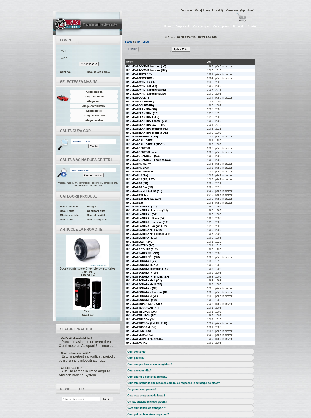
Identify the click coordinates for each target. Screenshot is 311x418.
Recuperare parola (98, 71)
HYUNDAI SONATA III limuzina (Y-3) (147, 268)
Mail (63, 51)
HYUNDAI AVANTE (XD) (140, 82)
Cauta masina (93, 175)
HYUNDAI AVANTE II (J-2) (141, 86)
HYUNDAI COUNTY (137, 97)
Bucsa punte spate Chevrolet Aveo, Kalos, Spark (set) (88, 256)
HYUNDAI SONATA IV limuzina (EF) (147, 276)
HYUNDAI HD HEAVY (139, 163)
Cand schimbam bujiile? (76, 353)
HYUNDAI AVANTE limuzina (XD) (146, 93)
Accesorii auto (69, 206)
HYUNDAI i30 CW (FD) (139, 187)
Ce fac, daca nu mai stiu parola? (147, 401)
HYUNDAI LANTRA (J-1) (141, 237)
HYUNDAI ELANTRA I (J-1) (142, 113)
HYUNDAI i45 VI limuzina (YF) (144, 191)
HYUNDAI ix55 (134, 202)
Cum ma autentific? (139, 370)
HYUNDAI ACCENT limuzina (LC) (146, 66)
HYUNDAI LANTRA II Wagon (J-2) (146, 226)
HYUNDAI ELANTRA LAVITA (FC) (146, 124)
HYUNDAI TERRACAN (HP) (142, 307)
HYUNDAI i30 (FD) (137, 183)
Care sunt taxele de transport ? (146, 408)
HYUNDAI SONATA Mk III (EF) (144, 284)
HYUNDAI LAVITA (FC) (139, 241)
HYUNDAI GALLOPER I (140, 140)
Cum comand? (136, 351)
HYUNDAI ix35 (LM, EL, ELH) (143, 198)
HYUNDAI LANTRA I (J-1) (141, 206)
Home (167, 26)
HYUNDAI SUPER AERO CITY (144, 303)
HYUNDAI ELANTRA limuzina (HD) (147, 128)
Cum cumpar (201, 26)
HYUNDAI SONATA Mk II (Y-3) (144, 280)
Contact (253, 26)
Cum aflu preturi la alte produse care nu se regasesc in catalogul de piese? (173, 382)
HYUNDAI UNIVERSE (139, 331)
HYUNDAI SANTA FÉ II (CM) (143, 257)
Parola (63, 58)
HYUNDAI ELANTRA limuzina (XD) (147, 132)
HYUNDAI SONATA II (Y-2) (141, 261)
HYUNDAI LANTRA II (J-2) (141, 214)
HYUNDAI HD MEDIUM (139, 171)
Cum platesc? (135, 357)
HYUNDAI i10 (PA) (137, 175)
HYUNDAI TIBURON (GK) (141, 311)
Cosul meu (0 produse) (240, 10)
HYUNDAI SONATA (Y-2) (141, 300)
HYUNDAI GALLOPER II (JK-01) (145, 144)
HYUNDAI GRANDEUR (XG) (143, 156)
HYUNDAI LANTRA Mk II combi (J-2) (148, 233)
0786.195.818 (186, 37)
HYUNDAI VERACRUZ (139, 335)
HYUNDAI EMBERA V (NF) (142, 136)
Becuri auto (67, 210)
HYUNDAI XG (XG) (137, 342)
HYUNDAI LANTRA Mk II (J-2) (144, 229)
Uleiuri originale (97, 219)
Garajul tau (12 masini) (209, 10)
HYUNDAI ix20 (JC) (137, 194)
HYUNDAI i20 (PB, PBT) (140, 179)
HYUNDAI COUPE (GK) (140, 101)
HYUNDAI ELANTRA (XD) (141, 109)
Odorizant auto (96, 210)
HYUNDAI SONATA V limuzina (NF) (147, 292)
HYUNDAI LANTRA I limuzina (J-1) (147, 210)
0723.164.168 (207, 37)
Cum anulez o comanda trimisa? (147, 376)
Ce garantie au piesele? (141, 389)
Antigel (91, 206)
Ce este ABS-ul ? (71, 367)
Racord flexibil (96, 215)
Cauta (94, 146)
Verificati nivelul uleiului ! (76, 338)
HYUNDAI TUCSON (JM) (141, 319)
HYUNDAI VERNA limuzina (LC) (145, 338)
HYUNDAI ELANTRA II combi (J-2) (146, 121)
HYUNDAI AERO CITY (139, 74)
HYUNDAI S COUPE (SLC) (142, 249)
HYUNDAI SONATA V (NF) (141, 288)
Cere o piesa (221, 26)
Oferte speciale (69, 215)
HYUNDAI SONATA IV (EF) (142, 272)
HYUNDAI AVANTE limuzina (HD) (146, 89)
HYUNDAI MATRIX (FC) (140, 245)
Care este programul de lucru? (146, 395)
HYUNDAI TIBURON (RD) (141, 315)
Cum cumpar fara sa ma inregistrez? (149, 364)
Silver (88, 296)
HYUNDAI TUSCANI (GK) (141, 327)
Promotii (238, 26)
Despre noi (182, 26)
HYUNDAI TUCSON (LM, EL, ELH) (146, 323)
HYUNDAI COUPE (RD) (140, 105)
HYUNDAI (143, 42)
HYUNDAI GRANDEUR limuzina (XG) (148, 159)
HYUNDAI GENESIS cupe (141, 152)
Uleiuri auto (67, 219)
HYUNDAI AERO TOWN (140, 78)
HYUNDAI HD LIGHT (138, 167)
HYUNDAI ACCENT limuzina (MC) (146, 70)
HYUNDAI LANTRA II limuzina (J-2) (147, 222)
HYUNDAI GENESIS (138, 148)
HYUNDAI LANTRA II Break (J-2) (145, 218)
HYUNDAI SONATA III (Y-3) (142, 264)
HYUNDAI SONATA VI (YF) (142, 296)
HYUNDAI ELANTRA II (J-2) (142, 117)
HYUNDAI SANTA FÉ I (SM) (142, 253)
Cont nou (186, 10)
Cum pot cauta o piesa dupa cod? (148, 414)
